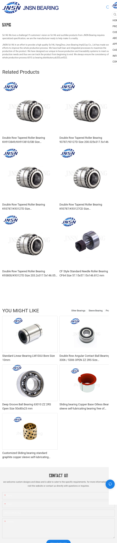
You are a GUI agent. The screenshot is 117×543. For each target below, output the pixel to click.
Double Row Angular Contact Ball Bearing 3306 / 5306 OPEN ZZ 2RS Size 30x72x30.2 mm (84, 358)
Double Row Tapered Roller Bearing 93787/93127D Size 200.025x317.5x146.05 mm (85, 140)
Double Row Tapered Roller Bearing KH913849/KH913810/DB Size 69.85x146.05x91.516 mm (23, 140)
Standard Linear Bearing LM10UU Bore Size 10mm (28, 357)
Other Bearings (78, 310)
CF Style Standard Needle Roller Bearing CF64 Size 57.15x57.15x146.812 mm (83, 273)
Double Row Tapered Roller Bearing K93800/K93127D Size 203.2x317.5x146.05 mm (28, 273)
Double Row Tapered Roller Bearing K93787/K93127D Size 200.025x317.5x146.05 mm (23, 207)
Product (109, 310)
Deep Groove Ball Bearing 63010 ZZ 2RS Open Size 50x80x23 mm (26, 406)
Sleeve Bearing (96, 310)
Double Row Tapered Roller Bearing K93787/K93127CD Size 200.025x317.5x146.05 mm (80, 207)
